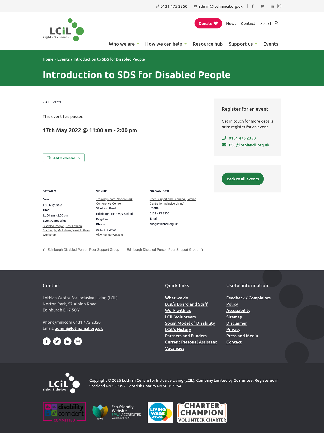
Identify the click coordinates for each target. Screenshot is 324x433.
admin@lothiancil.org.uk (79, 328)
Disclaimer (236, 323)
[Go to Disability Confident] (64, 412)
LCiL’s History (178, 329)
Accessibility (238, 310)
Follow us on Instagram (280, 10)
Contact (248, 23)
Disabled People (53, 226)
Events (63, 59)
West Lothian (81, 230)
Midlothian (64, 230)
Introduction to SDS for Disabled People (109, 58)
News (231, 23)
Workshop (49, 234)
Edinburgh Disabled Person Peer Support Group (83, 249)
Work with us (178, 310)
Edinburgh (49, 230)
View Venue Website (109, 234)
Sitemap (234, 316)
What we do (176, 297)
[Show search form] (269, 23)
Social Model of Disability (190, 323)
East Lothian (73, 226)
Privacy (233, 329)
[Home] (61, 383)
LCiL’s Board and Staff (186, 304)
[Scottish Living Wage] (160, 412)
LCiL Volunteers (180, 316)
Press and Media (242, 335)
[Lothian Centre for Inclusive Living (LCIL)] (64, 29)
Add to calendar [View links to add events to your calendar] (64, 158)
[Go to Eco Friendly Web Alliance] (116, 412)
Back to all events (243, 178)
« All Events (52, 102)
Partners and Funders (186, 335)
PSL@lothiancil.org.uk (245, 144)
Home (48, 59)
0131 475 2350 (239, 138)
